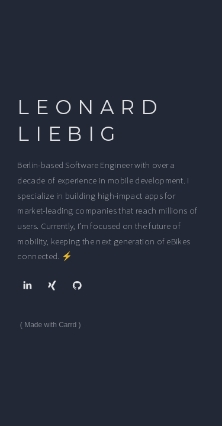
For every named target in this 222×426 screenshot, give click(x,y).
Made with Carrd (50, 325)
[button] (27, 285)
